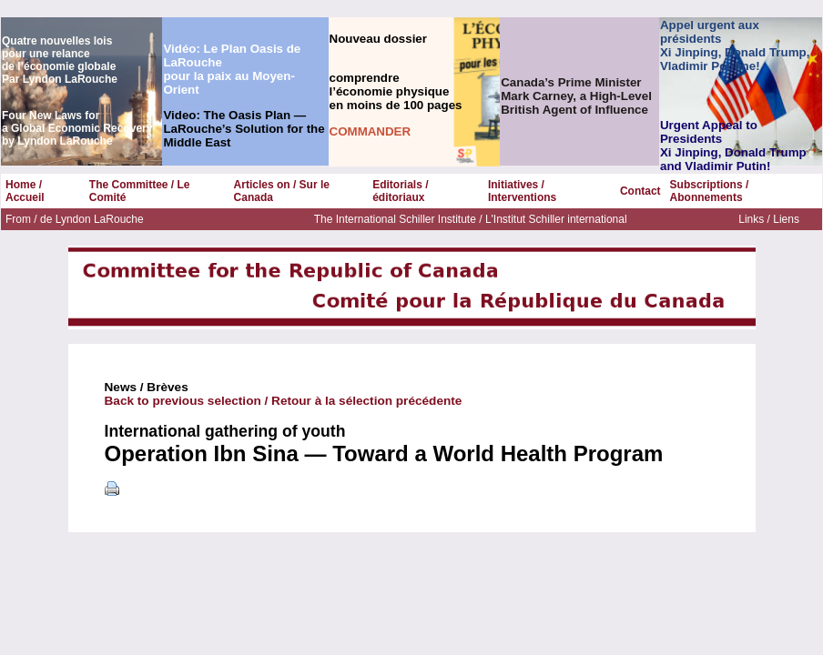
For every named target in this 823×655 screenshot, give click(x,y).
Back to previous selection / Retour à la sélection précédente (283, 401)
